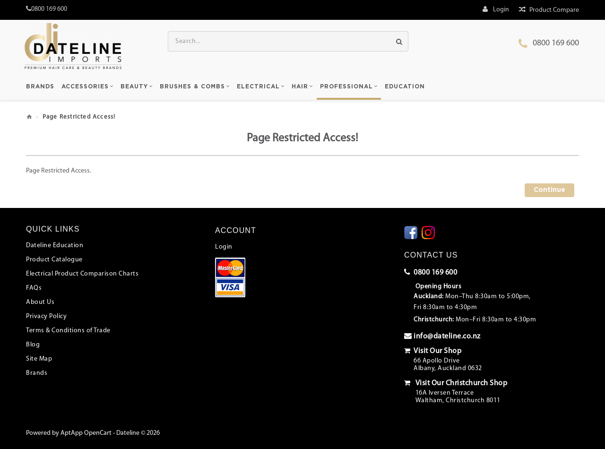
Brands (36, 373)
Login (224, 246)
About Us (40, 302)
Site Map (39, 359)
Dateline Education (54, 245)
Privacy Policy (46, 316)
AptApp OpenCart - (87, 433)
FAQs (34, 288)
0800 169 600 (556, 43)
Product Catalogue (54, 259)
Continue (549, 190)
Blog (33, 344)
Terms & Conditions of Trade (68, 330)
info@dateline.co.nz (442, 336)
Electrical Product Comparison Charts (82, 273)
